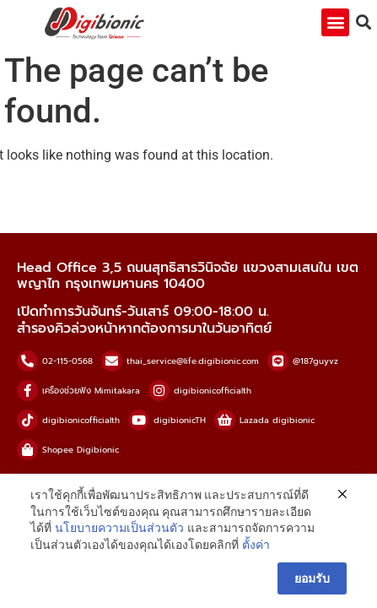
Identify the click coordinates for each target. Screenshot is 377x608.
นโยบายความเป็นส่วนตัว (119, 528)
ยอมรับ (312, 578)
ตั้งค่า (256, 544)
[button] (335, 22)
